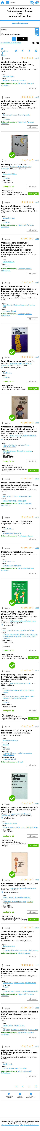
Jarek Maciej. (8, 305)
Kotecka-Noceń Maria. (22, 897)
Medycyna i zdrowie (10, 759)
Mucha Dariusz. (30, 983)
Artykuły (6, 744)
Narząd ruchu (14, 634)
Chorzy (5, 501)
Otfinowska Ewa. (9, 262)
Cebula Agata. (8, 983)
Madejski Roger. (8, 76)
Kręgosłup (6, 80)
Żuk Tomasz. (7, 373)
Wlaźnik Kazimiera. (27, 630)
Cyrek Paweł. (7, 1064)
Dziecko (6, 634)
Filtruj (3, 55)
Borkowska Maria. (9, 946)
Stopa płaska (24, 696)
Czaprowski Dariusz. (10, 115)
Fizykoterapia (13, 1068)
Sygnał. (20, 762)
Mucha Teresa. (19, 1025)
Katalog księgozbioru (20, 23)
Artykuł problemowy (10, 753)
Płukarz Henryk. (8, 897)
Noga (5, 827)
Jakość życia (21, 501)
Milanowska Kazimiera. (11, 445)
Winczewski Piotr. (9, 561)
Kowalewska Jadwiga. (10, 740)
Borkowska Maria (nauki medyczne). (15, 690)
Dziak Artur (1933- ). (10, 174)
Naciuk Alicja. (25, 445)
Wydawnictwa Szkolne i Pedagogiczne (23, 621)
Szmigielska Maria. (9, 447)
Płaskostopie (22, 698)
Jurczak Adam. (19, 983)
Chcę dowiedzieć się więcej (10, 1125)
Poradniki (6, 702)
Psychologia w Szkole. (25, 536)
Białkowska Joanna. (26, 496)
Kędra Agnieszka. (24, 115)
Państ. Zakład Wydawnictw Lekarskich (23, 435)
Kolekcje (18, 42)
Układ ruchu (24, 634)
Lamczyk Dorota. (9, 218)
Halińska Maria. (8, 529)
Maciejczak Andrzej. (20, 305)
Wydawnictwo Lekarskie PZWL (20, 683)
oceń (37, 58)
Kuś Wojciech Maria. (10, 823)
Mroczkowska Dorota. (10, 496)
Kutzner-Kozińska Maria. (11, 630)
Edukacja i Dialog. (24, 953)
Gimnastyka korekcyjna (22, 636)
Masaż (13, 311)
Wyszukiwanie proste (8, 42)
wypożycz (33, 194)
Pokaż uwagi (6, 646)
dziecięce (9, 451)
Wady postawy (8, 533)
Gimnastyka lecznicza (18, 80)
